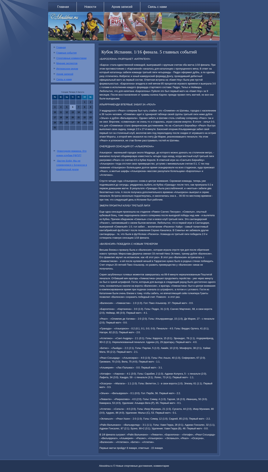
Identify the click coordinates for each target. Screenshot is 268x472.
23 (91, 117)
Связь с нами (157, 6)
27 (73, 123)
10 (55, 112)
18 (61, 117)
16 (91, 112)
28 (79, 123)
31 (55, 128)
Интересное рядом (67, 68)
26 (67, 123)
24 (55, 123)
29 (85, 123)
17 (55, 117)
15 (85, 112)
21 (79, 117)
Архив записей (122, 6)
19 (67, 117)
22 (85, 117)
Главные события (66, 52)
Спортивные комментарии (71, 58)
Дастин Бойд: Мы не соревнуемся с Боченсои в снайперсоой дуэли (71, 165)
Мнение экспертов (66, 63)
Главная (63, 6)
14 (79, 112)
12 (67, 112)
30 (91, 123)
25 (61, 123)
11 (61, 112)
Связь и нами (64, 79)
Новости (90, 6)
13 (73, 112)
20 (73, 117)
